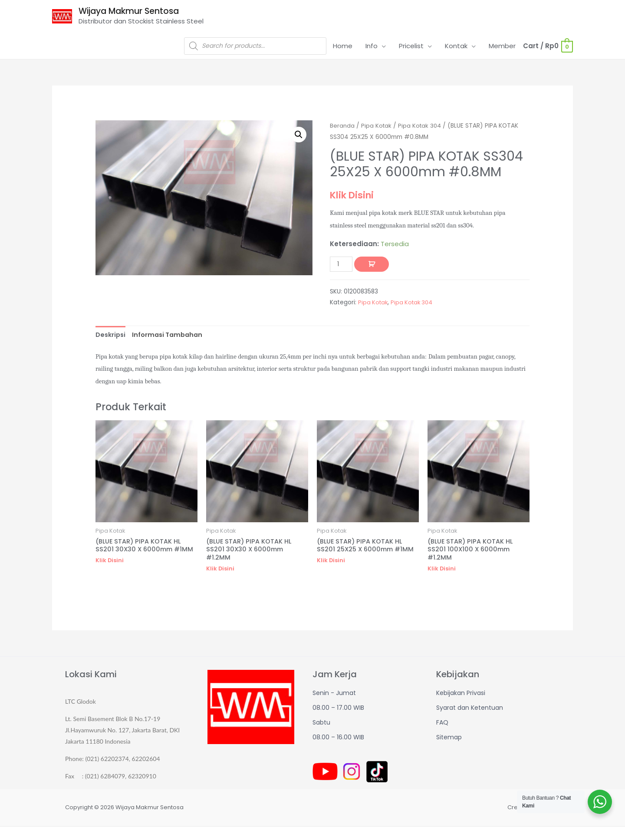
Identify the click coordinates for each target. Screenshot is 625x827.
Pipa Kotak (377, 126)
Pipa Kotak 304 (421, 126)
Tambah (372, 264)
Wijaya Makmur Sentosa (133, 12)
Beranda (342, 126)
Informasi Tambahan (170, 335)
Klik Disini (353, 196)
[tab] (111, 335)
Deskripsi (111, 335)
